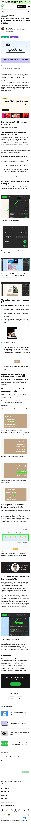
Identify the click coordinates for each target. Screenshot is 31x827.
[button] (24, 818)
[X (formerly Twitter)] (6, 756)
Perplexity (14, 37)
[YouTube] (24, 810)
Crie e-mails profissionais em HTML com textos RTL (15, 60)
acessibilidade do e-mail (18, 646)
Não (19, 698)
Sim (12, 698)
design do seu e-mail (11, 367)
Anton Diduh (9, 28)
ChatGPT (5, 37)
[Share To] (18, 756)
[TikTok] (19, 810)
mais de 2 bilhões (20, 139)
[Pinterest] (14, 756)
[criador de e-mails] (2, 6)
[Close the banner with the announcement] (29, 2)
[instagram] (15, 810)
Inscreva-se (21, 6)
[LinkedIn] (10, 756)
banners (19, 313)
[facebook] (3, 756)
